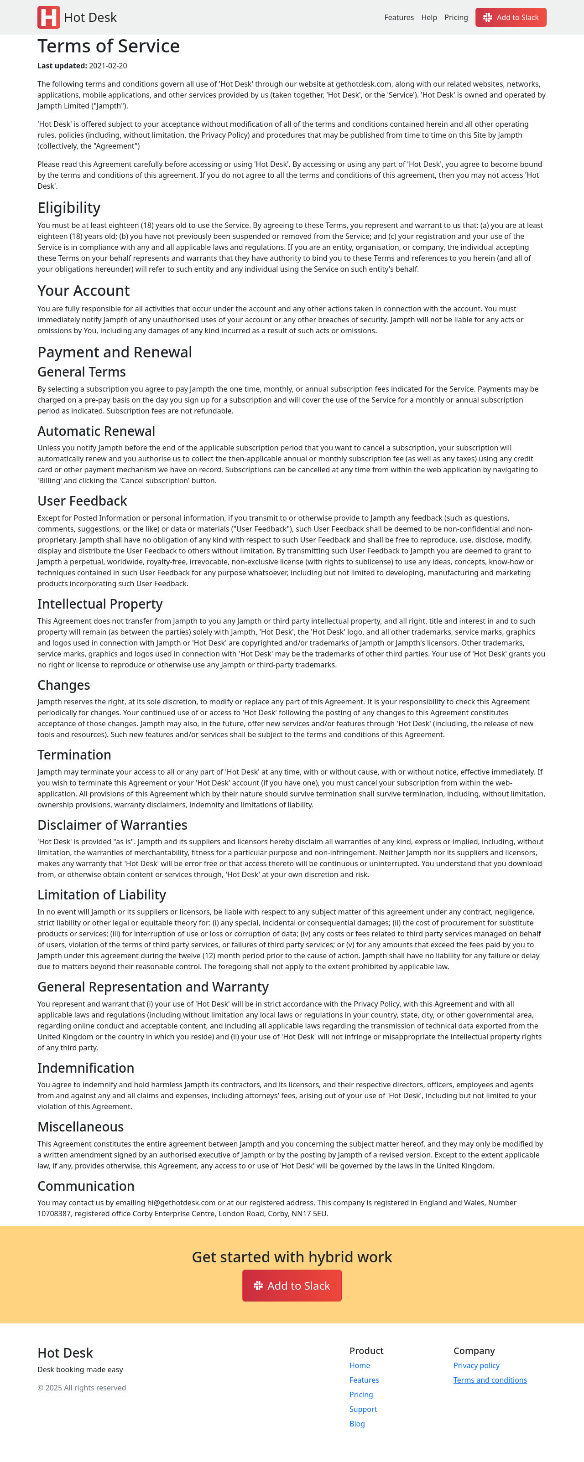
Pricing (456, 17)
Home (359, 1365)
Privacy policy (477, 1365)
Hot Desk (77, 17)
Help (429, 17)
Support (363, 1409)
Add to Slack (511, 17)
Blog (357, 1424)
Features (399, 17)
